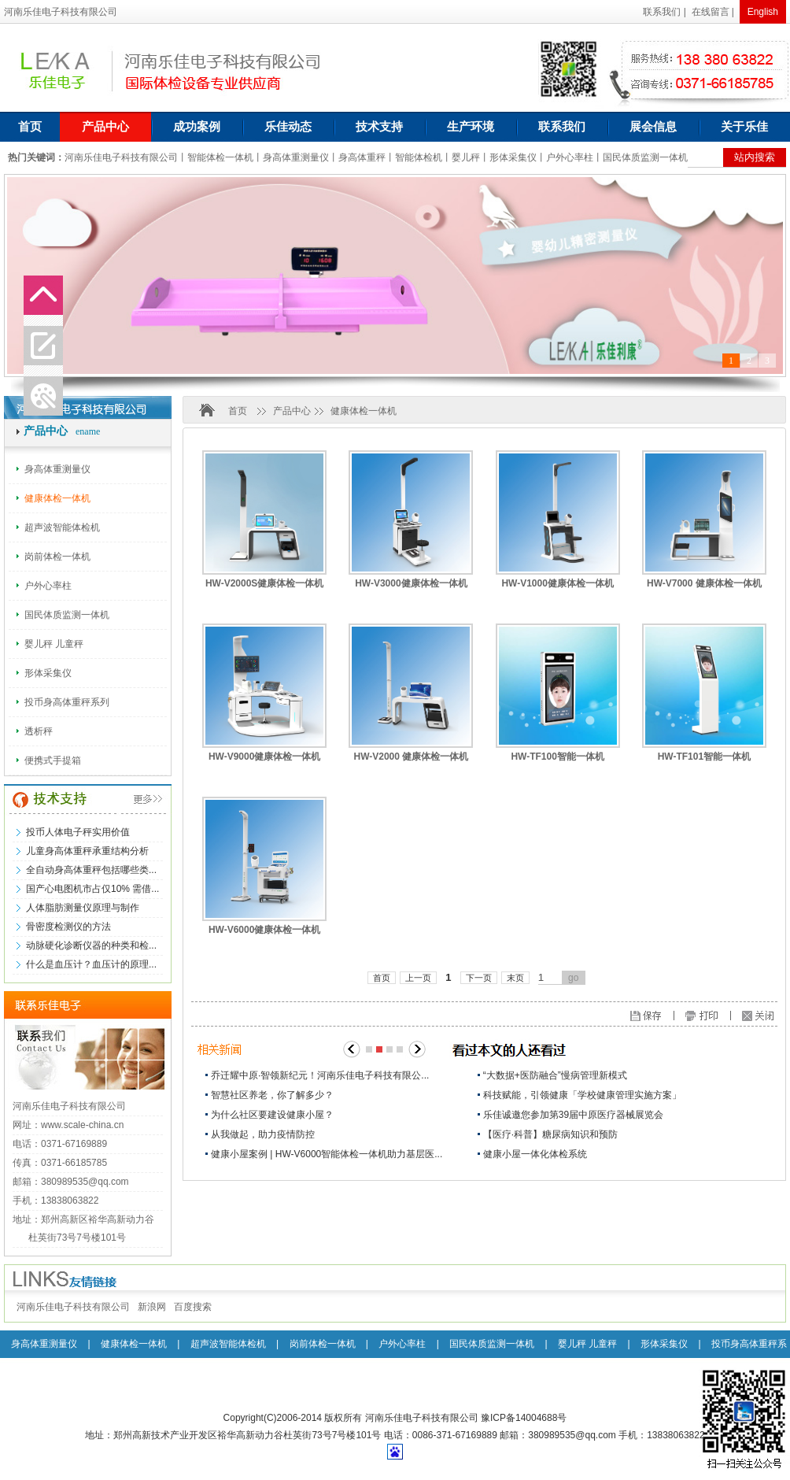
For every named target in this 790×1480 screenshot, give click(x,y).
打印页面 (716, 1017)
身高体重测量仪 (57, 469)
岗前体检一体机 (57, 556)
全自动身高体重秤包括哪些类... (91, 869)
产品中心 (105, 126)
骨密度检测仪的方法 (68, 926)
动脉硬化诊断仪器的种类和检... (91, 945)
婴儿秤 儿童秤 (53, 643)
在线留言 (710, 11)
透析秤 (38, 731)
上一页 (418, 977)
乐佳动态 (288, 126)
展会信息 (653, 126)
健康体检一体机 (57, 498)
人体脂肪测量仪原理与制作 (82, 907)
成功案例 (196, 126)
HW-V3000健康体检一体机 (411, 583)
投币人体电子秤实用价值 (78, 832)
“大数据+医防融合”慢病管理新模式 (555, 1075)
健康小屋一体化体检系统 (535, 1154)
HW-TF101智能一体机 (704, 756)
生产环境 (470, 126)
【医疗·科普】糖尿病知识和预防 (550, 1134)
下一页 (479, 977)
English (763, 11)
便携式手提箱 (52, 760)
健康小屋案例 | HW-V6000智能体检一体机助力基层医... (326, 1154)
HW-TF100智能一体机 (557, 756)
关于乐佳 (744, 126)
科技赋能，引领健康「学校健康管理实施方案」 (582, 1095)
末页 (515, 977)
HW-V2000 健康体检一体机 (410, 756)
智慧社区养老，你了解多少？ (272, 1095)
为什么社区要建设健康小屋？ (272, 1114)
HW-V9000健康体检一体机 (264, 756)
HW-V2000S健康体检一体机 (264, 583)
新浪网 (152, 1306)
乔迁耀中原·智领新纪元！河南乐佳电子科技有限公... (320, 1075)
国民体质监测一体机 (66, 614)
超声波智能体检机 (62, 527)
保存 (678, 1017)
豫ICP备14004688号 (524, 1417)
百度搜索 (193, 1306)
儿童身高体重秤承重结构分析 (87, 851)
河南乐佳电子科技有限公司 (73, 1306)
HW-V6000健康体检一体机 (264, 929)
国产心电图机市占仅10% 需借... (92, 888)
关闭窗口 (763, 1017)
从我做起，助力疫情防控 (263, 1134)
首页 (30, 126)
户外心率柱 (48, 585)
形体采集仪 (48, 673)
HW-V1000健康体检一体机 (557, 583)
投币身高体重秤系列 (66, 702)
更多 (132, 800)
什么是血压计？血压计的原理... (91, 964)
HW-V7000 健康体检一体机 (704, 583)
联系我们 (662, 11)
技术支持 (379, 126)
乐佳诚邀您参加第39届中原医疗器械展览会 (573, 1114)
